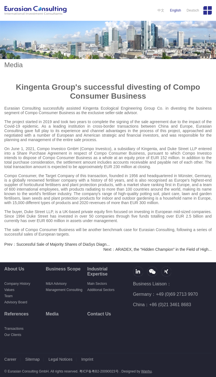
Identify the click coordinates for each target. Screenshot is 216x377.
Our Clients (12, 335)
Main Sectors (97, 284)
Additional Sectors (100, 290)
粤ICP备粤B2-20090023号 (99, 371)
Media (52, 313)
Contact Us (99, 313)
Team (8, 296)
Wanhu (146, 371)
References (16, 313)
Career (10, 359)
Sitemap (32, 359)
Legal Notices (61, 359)
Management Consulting (64, 290)
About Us (14, 269)
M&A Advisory (56, 284)
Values (9, 290)
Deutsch (193, 10)
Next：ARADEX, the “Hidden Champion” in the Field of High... (157, 249)
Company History (17, 284)
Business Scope (63, 269)
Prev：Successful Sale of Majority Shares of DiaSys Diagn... (57, 244)
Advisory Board (15, 302)
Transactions (13, 329)
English (175, 10)
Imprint (87, 359)
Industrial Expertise (97, 271)
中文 (161, 10)
